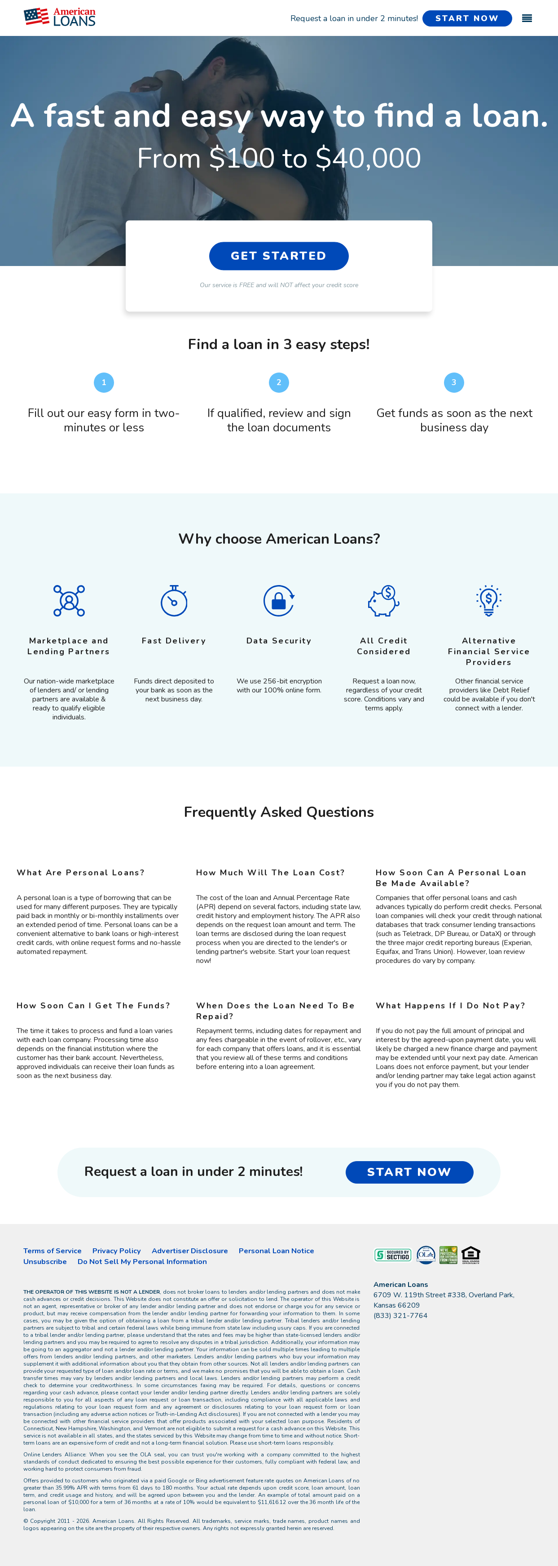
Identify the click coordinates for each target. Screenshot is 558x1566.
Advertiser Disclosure (190, 1251)
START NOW (467, 18)
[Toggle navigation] (527, 14)
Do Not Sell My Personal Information (142, 1261)
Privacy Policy (116, 1251)
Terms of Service (52, 1251)
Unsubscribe (45, 1261)
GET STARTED (279, 256)
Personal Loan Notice (276, 1251)
